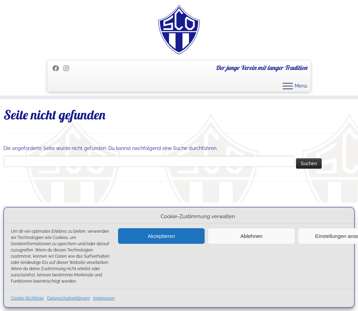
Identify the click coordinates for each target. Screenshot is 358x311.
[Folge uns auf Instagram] (68, 68)
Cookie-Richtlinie (27, 298)
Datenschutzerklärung (68, 298)
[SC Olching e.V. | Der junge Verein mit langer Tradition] (179, 29)
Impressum (104, 298)
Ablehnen (251, 236)
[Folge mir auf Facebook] (58, 68)
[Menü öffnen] (288, 86)
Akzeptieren (161, 236)
